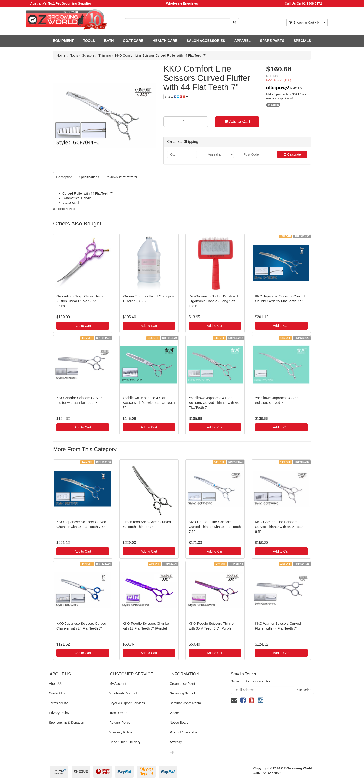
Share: (176, 96)
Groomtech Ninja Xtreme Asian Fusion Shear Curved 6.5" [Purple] (80, 301)
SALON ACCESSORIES (206, 40)
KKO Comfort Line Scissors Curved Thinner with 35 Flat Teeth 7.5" (215, 527)
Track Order (118, 713)
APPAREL (242, 40)
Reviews (121, 177)
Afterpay (176, 742)
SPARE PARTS (272, 40)
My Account (117, 683)
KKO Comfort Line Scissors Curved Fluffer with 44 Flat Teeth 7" (160, 55)
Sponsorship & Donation (66, 722)
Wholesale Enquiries (182, 3)
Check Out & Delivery (124, 742)
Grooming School (182, 693)
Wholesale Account (123, 693)
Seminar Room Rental (186, 703)
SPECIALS (302, 40)
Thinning (104, 55)
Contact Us (57, 693)
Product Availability (183, 732)
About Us (55, 683)
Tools (74, 55)
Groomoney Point (182, 683)
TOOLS (89, 40)
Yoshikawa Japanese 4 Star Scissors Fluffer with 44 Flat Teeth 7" (149, 402)
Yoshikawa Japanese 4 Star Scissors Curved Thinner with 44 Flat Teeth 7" (214, 402)
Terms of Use (58, 703)
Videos (175, 713)
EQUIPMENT (63, 40)
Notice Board (179, 722)
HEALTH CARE (165, 40)
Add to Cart (237, 121)
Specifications (89, 177)
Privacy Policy (59, 713)
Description (64, 177)
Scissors (88, 55)
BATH (109, 40)
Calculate (292, 154)
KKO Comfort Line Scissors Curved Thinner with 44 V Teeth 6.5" (279, 527)
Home (61, 55)
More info (284, 87)
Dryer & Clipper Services (127, 703)
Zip (172, 752)
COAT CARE (133, 40)
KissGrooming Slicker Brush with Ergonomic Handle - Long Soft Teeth (214, 301)
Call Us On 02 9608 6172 (303, 3)
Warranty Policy (120, 732)
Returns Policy (119, 722)
